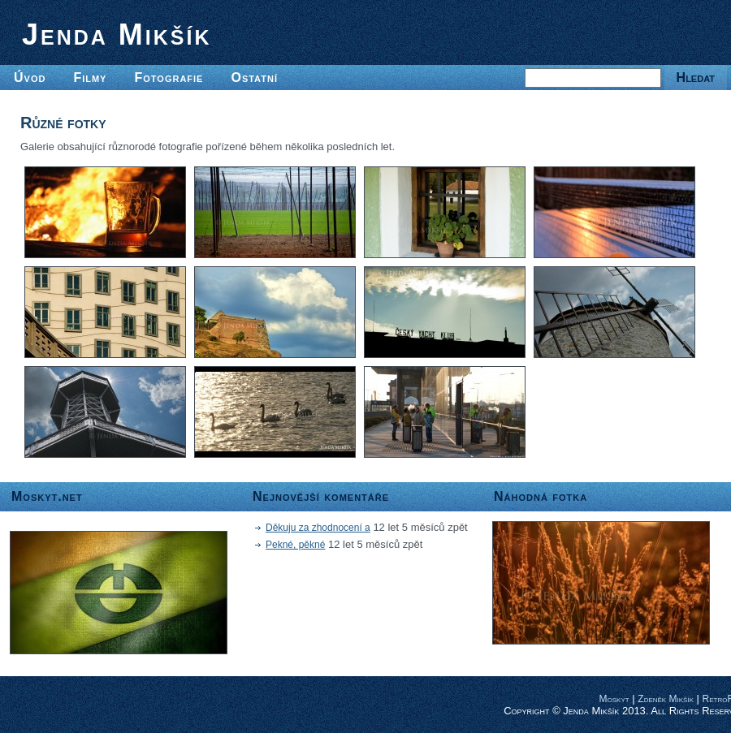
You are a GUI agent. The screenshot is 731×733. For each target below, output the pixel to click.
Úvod (29, 77)
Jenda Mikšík (117, 34)
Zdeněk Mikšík (666, 699)
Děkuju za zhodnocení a (318, 527)
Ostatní (254, 77)
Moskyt (614, 699)
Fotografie (168, 77)
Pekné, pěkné (295, 544)
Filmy (89, 77)
